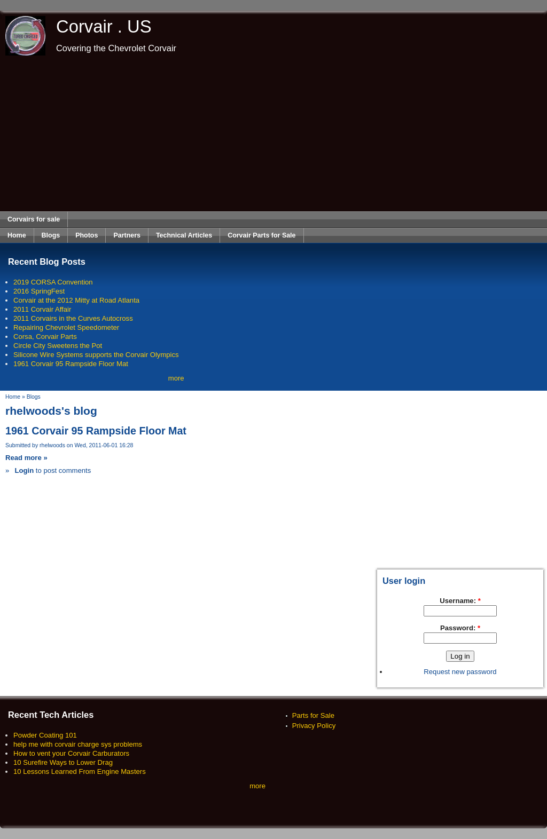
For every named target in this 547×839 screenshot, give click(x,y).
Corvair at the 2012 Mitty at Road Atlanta (76, 300)
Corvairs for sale (33, 219)
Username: (460, 601)
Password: (460, 628)
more (176, 378)
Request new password (460, 672)
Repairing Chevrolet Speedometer (66, 327)
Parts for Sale (313, 715)
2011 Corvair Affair (42, 309)
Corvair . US (104, 26)
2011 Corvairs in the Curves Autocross (73, 318)
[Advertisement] (274, 133)
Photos (86, 235)
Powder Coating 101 (45, 735)
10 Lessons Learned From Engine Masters (79, 771)
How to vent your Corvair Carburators (71, 753)
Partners (126, 235)
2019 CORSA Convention (53, 282)
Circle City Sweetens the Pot (57, 346)
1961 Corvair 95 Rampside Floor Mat (70, 364)
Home (16, 235)
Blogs (51, 235)
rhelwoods (52, 445)
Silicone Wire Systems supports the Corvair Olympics (96, 355)
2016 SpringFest (39, 291)
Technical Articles (184, 235)
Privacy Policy (314, 726)
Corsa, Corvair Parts (45, 337)
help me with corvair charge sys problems (77, 744)
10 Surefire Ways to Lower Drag (63, 762)
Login (24, 470)
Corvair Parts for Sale (261, 235)
